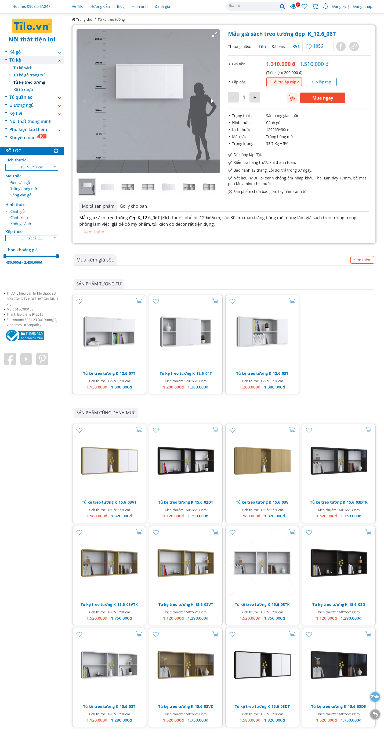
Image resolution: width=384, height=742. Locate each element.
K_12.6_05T (278, 373)
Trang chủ (82, 19)
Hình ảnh (140, 6)
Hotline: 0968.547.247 (31, 6)
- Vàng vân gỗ (18, 194)
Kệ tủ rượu (23, 89)
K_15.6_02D (355, 604)
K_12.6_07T (125, 373)
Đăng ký (339, 6)
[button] (148, 101)
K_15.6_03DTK (355, 502)
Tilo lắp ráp (321, 81)
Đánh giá (162, 6)
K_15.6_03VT (125, 502)
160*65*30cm (31, 167)
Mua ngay (322, 98)
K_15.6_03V (278, 502)
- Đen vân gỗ (18, 182)
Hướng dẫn (100, 6)
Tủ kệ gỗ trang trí (29, 74)
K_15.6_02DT (202, 502)
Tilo (262, 47)
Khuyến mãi (28, 136)
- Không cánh (18, 223)
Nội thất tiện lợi (32, 39)
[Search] (257, 6)
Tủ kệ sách (22, 67)
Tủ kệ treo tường (29, 82)
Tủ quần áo (36, 97)
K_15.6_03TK (278, 604)
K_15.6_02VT (202, 604)
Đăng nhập (362, 6)
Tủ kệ (36, 60)
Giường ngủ (36, 105)
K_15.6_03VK (202, 706)
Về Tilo (78, 6)
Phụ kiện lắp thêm (36, 129)
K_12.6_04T (202, 373)
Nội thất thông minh (30, 121)
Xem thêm (362, 259)
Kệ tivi (36, 113)
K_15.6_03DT (278, 706)
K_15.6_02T (125, 706)
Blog (121, 6)
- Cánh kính (17, 217)
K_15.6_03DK (355, 706)
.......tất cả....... (32, 238)
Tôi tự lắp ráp (284, 81)
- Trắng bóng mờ (21, 188)
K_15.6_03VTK (125, 604)
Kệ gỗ (36, 52)
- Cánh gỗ (15, 211)
